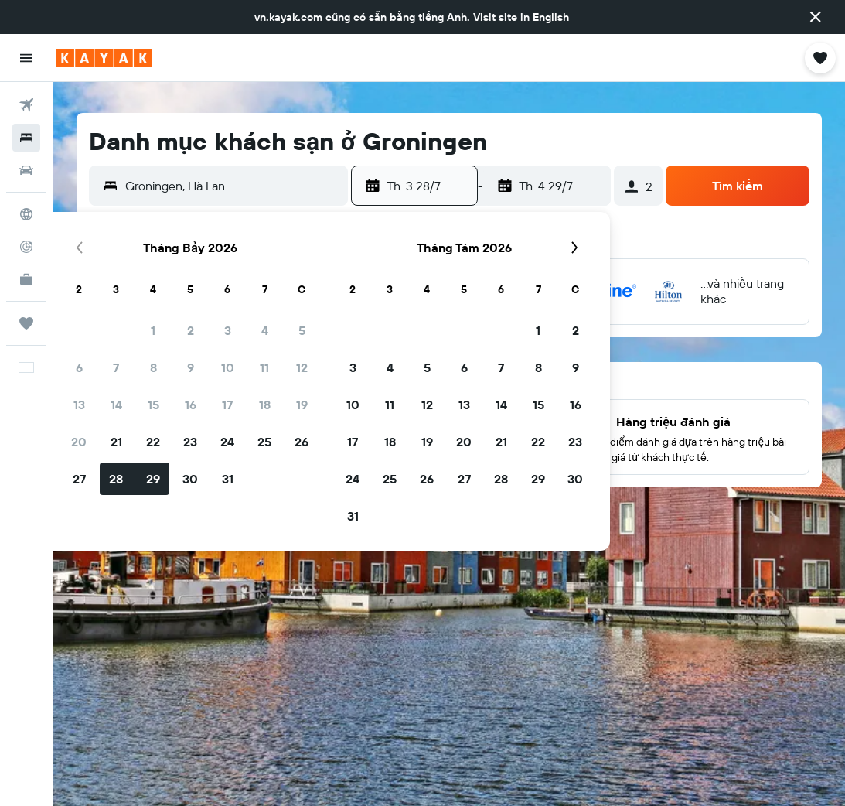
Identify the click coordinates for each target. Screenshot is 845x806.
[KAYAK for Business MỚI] (26, 279)
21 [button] (116, 441)
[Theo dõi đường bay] (26, 246)
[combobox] (232, 185)
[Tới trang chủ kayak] (104, 58)
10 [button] (227, 367)
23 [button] (190, 441)
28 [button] (116, 479)
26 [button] (301, 441)
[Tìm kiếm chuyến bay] (26, 105)
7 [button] (116, 367)
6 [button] (79, 367)
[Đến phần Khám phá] (26, 214)
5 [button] (301, 330)
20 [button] (79, 441)
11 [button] (264, 367)
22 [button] (153, 441)
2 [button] (190, 330)
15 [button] (153, 404)
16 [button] (190, 404)
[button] (815, 17)
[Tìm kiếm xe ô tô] (26, 170)
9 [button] (190, 367)
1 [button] (153, 330)
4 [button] (264, 330)
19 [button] (302, 404)
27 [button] (79, 479)
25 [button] (264, 441)
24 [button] (227, 441)
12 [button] (302, 367)
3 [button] (227, 330)
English (551, 17)
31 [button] (227, 479)
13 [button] (79, 404)
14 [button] (116, 404)
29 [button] (153, 479)
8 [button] (153, 367)
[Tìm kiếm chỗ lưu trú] (26, 137)
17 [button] (227, 404)
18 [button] (265, 404)
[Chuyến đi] (26, 323)
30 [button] (190, 479)
